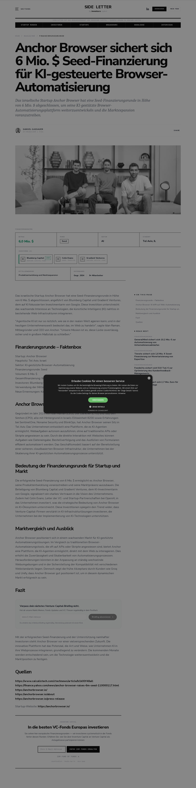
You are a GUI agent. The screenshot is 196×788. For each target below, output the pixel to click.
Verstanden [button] (98, 400)
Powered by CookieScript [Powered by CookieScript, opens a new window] (98, 410)
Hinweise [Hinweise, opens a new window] (121, 393)
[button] (98, 406)
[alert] (98, 394)
